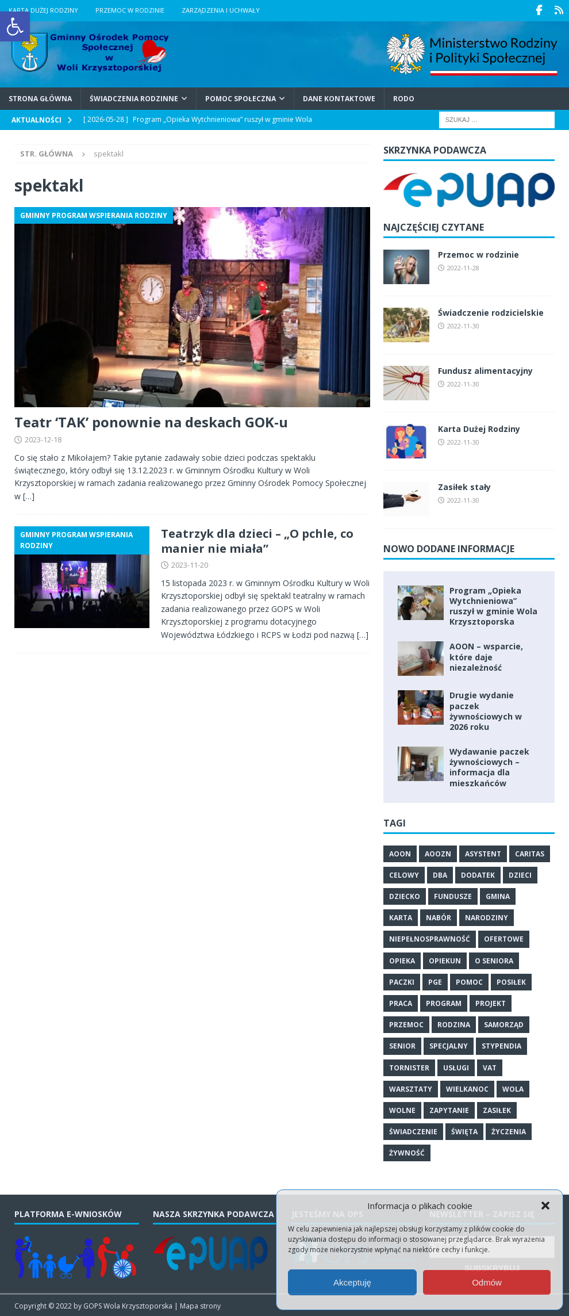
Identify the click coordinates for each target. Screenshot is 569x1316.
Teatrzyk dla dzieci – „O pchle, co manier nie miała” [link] (257, 540)
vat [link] (490, 1067)
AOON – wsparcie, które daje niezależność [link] (486, 656)
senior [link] (402, 1045)
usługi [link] (456, 1067)
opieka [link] (402, 960)
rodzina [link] (453, 1024)
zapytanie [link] (449, 1109)
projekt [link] (490, 1002)
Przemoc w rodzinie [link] (129, 10)
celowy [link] (404, 874)
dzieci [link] (520, 874)
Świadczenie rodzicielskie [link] (491, 311)
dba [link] (440, 874)
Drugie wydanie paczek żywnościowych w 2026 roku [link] (485, 710)
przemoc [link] (406, 1024)
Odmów (487, 1282)
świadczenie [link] (413, 1131)
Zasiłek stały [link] (464, 485)
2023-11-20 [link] (189, 564)
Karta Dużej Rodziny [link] (43, 10)
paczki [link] (401, 981)
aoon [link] (400, 853)
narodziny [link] (486, 917)
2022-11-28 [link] (463, 266)
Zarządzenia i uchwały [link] (221, 10)
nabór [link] (438, 917)
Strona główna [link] (40, 97)
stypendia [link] (501, 1045)
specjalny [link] (448, 1045)
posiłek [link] (511, 981)
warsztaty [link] (410, 1088)
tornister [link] (409, 1067)
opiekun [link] (445, 960)
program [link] (444, 1002)
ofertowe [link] (504, 938)
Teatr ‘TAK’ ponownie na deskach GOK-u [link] (151, 420)
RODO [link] (403, 97)
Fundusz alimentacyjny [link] (485, 369)
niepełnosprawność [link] (429, 938)
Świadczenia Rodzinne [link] (134, 97)
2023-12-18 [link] (43, 438)
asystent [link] (483, 853)
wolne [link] (402, 1109)
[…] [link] (28, 494)
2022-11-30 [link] (463, 324)
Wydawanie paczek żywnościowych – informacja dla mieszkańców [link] (489, 766)
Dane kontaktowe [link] (339, 97)
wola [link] (513, 1088)
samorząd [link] (504, 1024)
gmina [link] (498, 896)
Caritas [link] (529, 853)
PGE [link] (435, 981)
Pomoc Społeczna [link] (240, 97)
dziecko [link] (404, 896)
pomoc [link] (469, 981)
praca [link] (400, 1002)
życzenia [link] (508, 1131)
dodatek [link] (478, 874)
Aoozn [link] (438, 853)
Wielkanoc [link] (467, 1088)
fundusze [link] (453, 896)
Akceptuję (352, 1282)
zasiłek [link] (497, 1109)
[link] (15, 26)
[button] (545, 1205)
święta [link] (464, 1131)
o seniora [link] (494, 960)
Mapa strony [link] (200, 1305)
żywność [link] (407, 1152)
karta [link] (400, 917)
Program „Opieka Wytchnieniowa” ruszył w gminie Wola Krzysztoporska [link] (493, 605)
